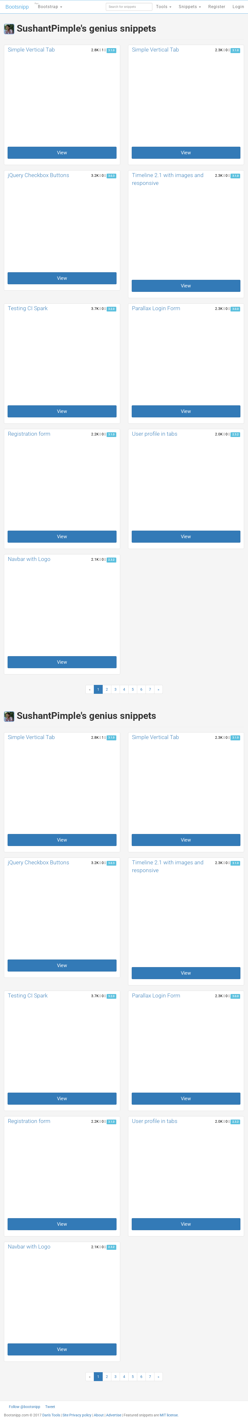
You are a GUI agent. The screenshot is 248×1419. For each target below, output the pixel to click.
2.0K (220, 434)
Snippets (190, 6)
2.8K (96, 50)
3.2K (96, 175)
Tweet (50, 1407)
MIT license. (169, 1415)
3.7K (96, 308)
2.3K (220, 50)
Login (238, 6)
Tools (163, 6)
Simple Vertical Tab (31, 50)
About (99, 1415)
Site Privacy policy (76, 1415)
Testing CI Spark (28, 308)
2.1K (96, 559)
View (62, 152)
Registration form (29, 434)
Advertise (113, 1415)
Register (216, 6)
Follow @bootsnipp (24, 1407)
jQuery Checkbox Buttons (38, 175)
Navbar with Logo (29, 559)
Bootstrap (48, 5)
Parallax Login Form (156, 308)
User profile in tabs (154, 434)
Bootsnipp (17, 7)
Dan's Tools (51, 1415)
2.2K (96, 434)
